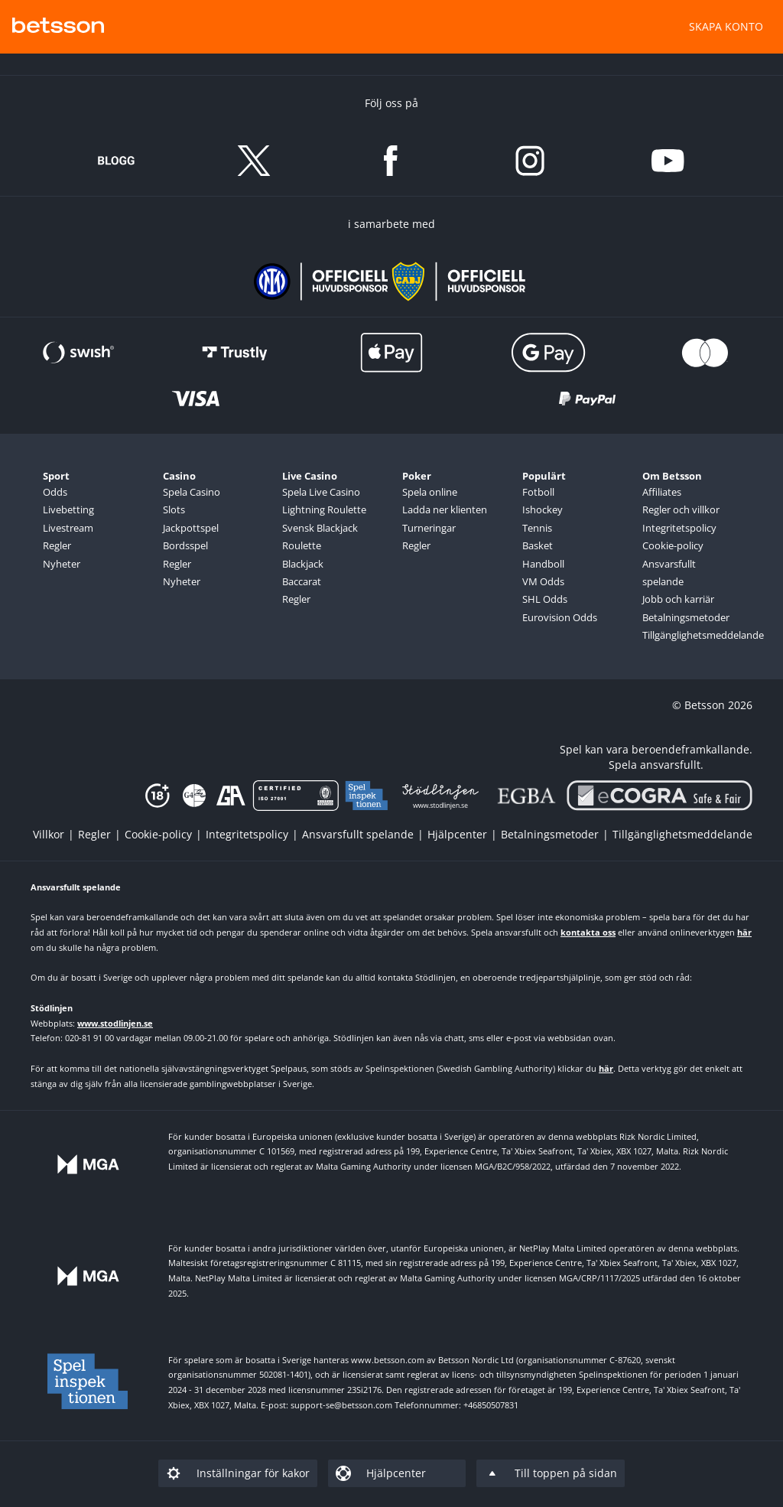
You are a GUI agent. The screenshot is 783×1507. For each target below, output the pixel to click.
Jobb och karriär (678, 599)
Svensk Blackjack (320, 528)
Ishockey (542, 509)
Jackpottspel (191, 528)
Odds (55, 492)
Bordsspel (185, 545)
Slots (174, 509)
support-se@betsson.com (341, 1405)
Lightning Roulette (324, 509)
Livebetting (68, 509)
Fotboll (538, 492)
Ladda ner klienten (444, 509)
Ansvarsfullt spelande (669, 572)
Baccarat (301, 581)
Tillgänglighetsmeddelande (690, 635)
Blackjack (302, 564)
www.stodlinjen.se (115, 1023)
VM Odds (543, 581)
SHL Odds (544, 599)
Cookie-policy (672, 545)
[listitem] (55, 834)
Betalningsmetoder (685, 617)
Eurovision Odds (559, 617)
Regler (57, 545)
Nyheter (61, 564)
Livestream (68, 528)
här (744, 932)
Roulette (301, 545)
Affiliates (661, 492)
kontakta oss (588, 932)
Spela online (429, 492)
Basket (537, 545)
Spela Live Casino (321, 492)
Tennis (537, 528)
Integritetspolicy (679, 528)
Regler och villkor (681, 509)
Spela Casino (191, 492)
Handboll (543, 564)
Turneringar (429, 528)
